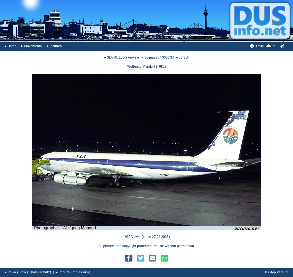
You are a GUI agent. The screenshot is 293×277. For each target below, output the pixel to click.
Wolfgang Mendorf (141, 66)
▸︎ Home (10, 46)
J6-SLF (184, 57)
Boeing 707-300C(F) (159, 57)
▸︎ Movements (31, 46)
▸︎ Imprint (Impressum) (73, 272)
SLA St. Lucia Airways (123, 57)
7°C (263, 46)
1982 (161, 66)
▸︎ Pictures (54, 46)
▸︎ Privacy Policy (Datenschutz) (28, 272)
